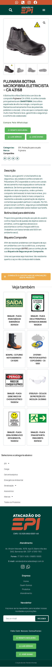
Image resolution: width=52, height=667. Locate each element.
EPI (19, 147)
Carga (6, 469)
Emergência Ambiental (13, 480)
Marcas (8, 496)
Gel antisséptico (11, 474)
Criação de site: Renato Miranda (26, 663)
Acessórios (9, 491)
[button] (44, 10)
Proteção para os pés (31, 147)
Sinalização (10, 485)
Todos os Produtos (12, 502)
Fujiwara (17, 98)
